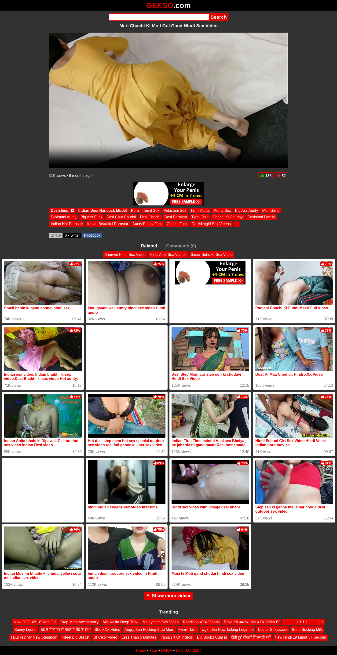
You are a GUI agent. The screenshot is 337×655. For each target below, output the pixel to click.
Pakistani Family (261, 217)
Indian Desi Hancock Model (102, 210)
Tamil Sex (151, 210)
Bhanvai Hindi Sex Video (125, 255)
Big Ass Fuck (91, 217)
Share (56, 235)
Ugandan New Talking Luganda (228, 630)
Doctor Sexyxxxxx (273, 630)
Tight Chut (199, 217)
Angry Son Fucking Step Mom (149, 630)
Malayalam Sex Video (161, 622)
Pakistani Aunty (63, 217)
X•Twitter (72, 235)
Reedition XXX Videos (201, 622)
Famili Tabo (188, 630)
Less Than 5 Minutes (138, 637)
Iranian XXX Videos (176, 637)
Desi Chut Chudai (121, 217)
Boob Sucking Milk (307, 630)
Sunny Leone (25, 630)
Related (149, 245)
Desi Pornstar (176, 217)
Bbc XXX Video (107, 630)
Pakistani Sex (175, 210)
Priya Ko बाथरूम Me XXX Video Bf (252, 622)
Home (141, 650)
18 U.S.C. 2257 (188, 650)
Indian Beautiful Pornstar (107, 224)
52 (281, 176)
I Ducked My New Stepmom (34, 637)
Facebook (92, 235)
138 (266, 176)
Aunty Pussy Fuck (147, 224)
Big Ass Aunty (246, 210)
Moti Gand (270, 210)
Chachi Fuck (177, 224)
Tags (154, 650)
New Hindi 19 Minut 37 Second (300, 637)
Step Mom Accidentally (80, 622)
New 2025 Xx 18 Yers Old (35, 622)
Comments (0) (181, 245)
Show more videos (169, 595)
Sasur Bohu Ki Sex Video (212, 255)
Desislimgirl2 (62, 210)
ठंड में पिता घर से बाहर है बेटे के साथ (66, 630)
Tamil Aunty (200, 210)
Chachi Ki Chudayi (228, 217)
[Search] (159, 17)
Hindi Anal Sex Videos (168, 255)
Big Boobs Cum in (212, 637)
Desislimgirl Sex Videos (211, 224)
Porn (135, 210)
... (236, 224)
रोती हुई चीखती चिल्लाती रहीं (251, 637)
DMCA (166, 650)
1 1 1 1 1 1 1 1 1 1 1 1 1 (303, 622)
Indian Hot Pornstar (67, 224)
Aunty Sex (222, 210)
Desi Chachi (150, 217)
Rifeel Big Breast (75, 637)
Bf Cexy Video (105, 637)
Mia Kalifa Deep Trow (120, 622)
